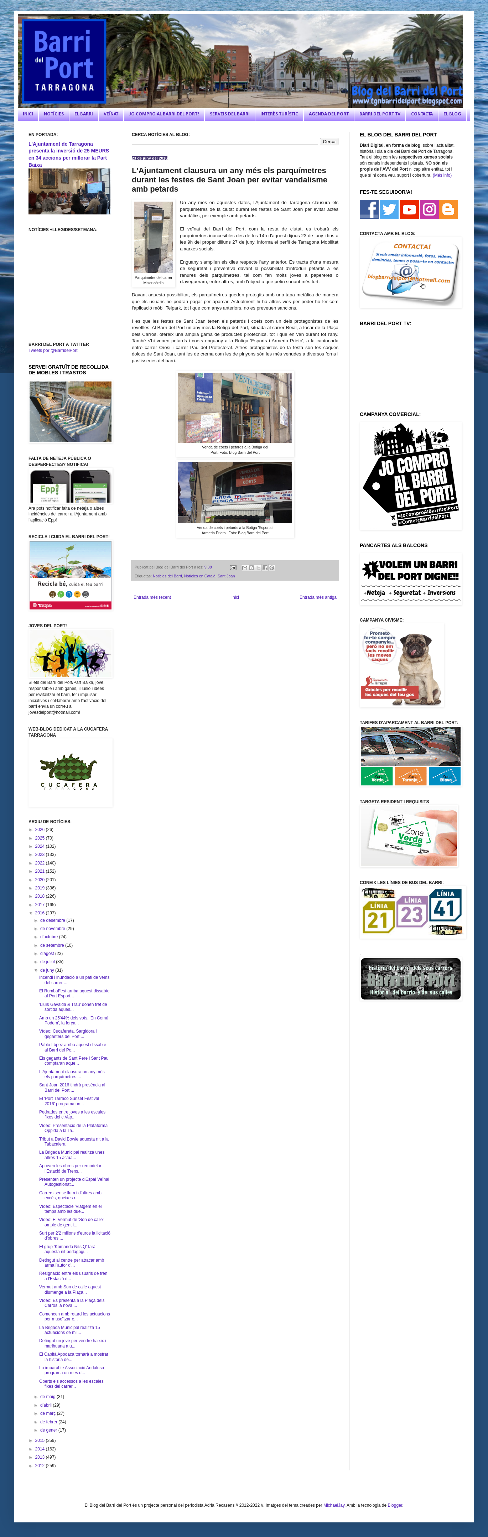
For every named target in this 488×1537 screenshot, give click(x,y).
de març (48, 1413)
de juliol (48, 961)
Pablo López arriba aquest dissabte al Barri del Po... (72, 1047)
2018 (40, 896)
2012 (40, 1465)
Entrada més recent (152, 597)
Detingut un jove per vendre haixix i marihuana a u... (72, 1343)
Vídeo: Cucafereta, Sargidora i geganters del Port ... (68, 1034)
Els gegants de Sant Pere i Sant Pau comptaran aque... (74, 1061)
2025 (40, 838)
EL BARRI (83, 114)
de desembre (53, 920)
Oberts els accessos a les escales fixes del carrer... (71, 1384)
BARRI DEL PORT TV (379, 114)
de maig (48, 1396)
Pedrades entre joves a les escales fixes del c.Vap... (72, 1115)
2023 (40, 854)
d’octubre (49, 936)
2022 (40, 863)
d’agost (47, 953)
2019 (40, 888)
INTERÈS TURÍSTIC (279, 114)
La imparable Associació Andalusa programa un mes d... (71, 1370)
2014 (40, 1449)
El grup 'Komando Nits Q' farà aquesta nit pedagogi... (67, 1249)
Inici (235, 597)
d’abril (46, 1405)
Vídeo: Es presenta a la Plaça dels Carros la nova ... (71, 1303)
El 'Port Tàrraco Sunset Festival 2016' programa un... (69, 1101)
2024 (40, 846)
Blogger (395, 1505)
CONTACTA (422, 114)
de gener (49, 1430)
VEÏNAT (111, 114)
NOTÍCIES (54, 114)
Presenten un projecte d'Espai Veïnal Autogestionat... (74, 1182)
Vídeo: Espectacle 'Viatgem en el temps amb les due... (70, 1209)
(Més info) (442, 175)
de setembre (52, 945)
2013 (40, 1457)
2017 (40, 904)
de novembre (53, 928)
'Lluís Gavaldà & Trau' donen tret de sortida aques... (73, 1007)
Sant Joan (226, 576)
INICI (28, 114)
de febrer (49, 1421)
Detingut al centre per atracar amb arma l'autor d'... (71, 1263)
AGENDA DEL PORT (329, 114)
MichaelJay (333, 1505)
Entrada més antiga (318, 597)
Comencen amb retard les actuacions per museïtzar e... (74, 1316)
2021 (40, 871)
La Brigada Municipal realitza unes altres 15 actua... (71, 1155)
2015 (40, 1440)
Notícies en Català (200, 576)
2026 (40, 829)
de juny (47, 970)
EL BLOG (452, 114)
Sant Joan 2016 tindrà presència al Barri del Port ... (72, 1087)
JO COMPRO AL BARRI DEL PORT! (164, 114)
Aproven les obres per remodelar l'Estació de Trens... (70, 1168)
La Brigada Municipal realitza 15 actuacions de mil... (69, 1330)
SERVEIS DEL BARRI (230, 114)
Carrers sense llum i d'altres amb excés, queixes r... (70, 1195)
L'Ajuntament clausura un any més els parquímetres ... (72, 1074)
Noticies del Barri (167, 576)
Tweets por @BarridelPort (53, 350)
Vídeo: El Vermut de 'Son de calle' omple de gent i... (71, 1222)
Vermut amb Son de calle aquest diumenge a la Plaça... (70, 1289)
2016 (40, 912)
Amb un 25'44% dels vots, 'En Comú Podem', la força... (73, 1020)
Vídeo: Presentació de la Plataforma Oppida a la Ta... (73, 1128)
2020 (40, 879)
